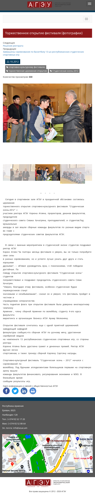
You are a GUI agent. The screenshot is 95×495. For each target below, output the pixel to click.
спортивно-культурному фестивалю (25, 67)
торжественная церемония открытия (26, 70)
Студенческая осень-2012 (64, 70)
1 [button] (40, 193)
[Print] (32, 391)
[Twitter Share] (15, 391)
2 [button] (45, 193)
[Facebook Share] (6, 391)
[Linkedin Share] (24, 391)
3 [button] (49, 193)
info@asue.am (20, 428)
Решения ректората (13, 45)
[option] (47, 111)
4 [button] (54, 193)
